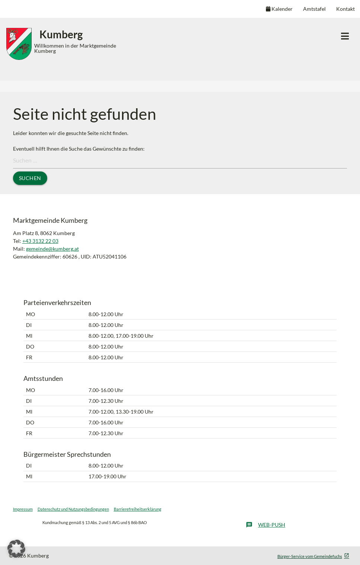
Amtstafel (314, 9)
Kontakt (345, 9)
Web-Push (265, 525)
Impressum (23, 509)
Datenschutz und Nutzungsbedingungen (73, 509)
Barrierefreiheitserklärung (137, 509)
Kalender (279, 9)
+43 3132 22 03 (40, 241)
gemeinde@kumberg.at (52, 248)
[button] (16, 548)
